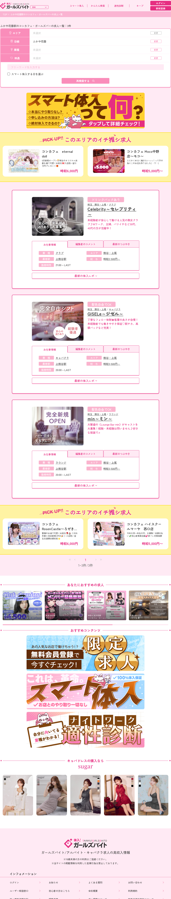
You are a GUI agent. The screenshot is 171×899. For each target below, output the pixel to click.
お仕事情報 (49, 244)
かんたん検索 (98, 5)
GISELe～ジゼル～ (105, 313)
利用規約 (133, 890)
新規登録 (160, 8)
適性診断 (119, 5)
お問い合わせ (135, 882)
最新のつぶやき (121, 244)
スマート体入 (77, 5)
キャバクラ (115, 309)
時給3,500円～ (111, 364)
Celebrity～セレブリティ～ (112, 211)
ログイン (160, 3)
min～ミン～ (100, 418)
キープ (139, 5)
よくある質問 (95, 882)
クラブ (112, 204)
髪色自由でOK (102, 304)
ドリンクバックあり (106, 199)
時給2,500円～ (111, 259)
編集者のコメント (85, 244)
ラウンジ (113, 414)
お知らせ (53, 882)
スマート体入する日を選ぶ (27, 74)
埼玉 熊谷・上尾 (97, 204)
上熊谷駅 (61, 259)
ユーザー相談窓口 (19, 890)
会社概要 (93, 890)
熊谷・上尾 (110, 253)
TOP (5, 14)
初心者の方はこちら (59, 890)
